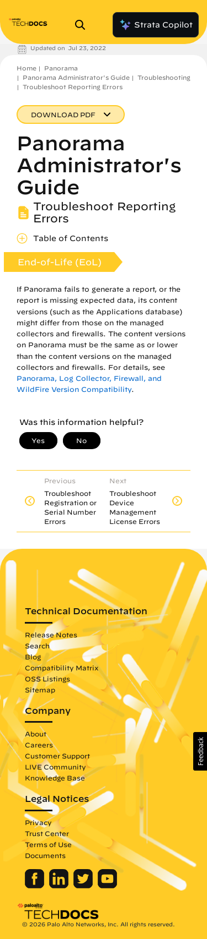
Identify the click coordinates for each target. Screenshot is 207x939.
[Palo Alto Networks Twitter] (84, 885)
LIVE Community (55, 767)
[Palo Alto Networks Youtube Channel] (107, 885)
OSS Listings (47, 679)
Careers (39, 745)
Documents (45, 855)
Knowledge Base (55, 778)
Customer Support (57, 756)
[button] (200, 751)
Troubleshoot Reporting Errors (73, 86)
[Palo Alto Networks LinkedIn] (60, 885)
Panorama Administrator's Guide (76, 77)
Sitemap (40, 690)
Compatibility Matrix (61, 668)
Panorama (61, 68)
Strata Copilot (156, 24)
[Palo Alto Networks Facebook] (35, 885)
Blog (33, 656)
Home (26, 68)
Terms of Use (48, 844)
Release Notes (51, 634)
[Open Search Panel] (83, 25)
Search (37, 645)
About (35, 734)
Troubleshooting (163, 77)
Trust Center (47, 833)
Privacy (38, 822)
